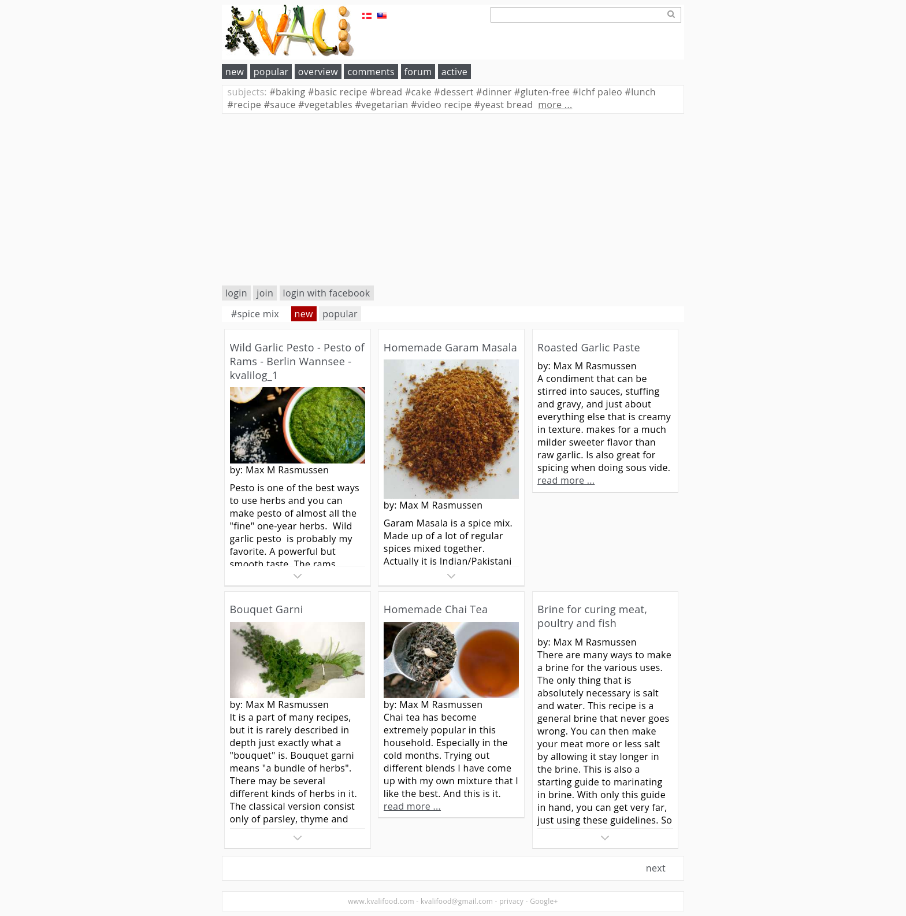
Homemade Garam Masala (450, 347)
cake (418, 92)
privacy (511, 901)
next (656, 868)
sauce (280, 104)
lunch (640, 92)
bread (386, 92)
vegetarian (381, 104)
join (265, 293)
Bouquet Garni (266, 609)
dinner (494, 92)
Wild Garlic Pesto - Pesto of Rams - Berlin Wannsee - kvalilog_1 (297, 361)
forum (418, 71)
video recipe (441, 104)
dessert (453, 92)
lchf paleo (597, 92)
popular (271, 71)
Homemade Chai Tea (436, 609)
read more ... (566, 480)
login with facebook (326, 293)
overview (318, 71)
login (236, 293)
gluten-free (542, 92)
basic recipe (337, 92)
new (234, 71)
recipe (245, 104)
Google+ (544, 901)
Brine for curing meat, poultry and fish (592, 616)
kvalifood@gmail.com (457, 901)
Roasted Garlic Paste (588, 347)
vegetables (325, 104)
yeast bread (503, 104)
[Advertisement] (453, 199)
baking (287, 92)
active (454, 71)
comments (371, 71)
